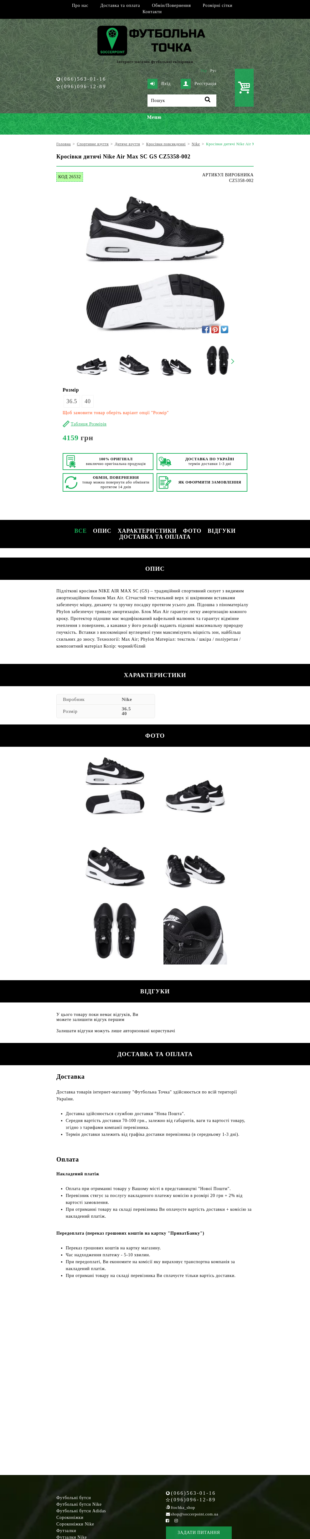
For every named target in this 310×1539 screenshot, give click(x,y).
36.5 (71, 401)
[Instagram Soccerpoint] (176, 1520)
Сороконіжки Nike (75, 1524)
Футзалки (66, 1530)
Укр (203, 70)
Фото (192, 531)
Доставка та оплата (120, 5)
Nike (127, 699)
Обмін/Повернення (171, 5)
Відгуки (221, 531)
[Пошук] (181, 100)
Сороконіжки (69, 1517)
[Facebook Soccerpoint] (167, 1520)
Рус (213, 70)
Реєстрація (198, 84)
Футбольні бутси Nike (79, 1504)
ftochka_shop (183, 1507)
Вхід (159, 84)
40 (87, 401)
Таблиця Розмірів (88, 424)
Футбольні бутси (73, 1497)
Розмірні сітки (218, 5)
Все (80, 531)
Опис (102, 531)
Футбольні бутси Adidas (81, 1511)
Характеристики (147, 531)
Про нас (80, 5)
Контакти (152, 11)
